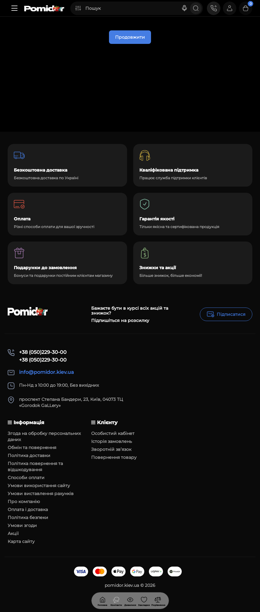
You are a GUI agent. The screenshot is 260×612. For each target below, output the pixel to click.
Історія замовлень (111, 441)
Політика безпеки (28, 517)
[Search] (184, 8)
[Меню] (14, 8)
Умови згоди (22, 525)
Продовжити (130, 37)
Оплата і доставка (28, 509)
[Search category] (78, 8)
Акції (13, 533)
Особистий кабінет (112, 433)
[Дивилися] (116, 600)
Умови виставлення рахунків (41, 493)
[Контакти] (213, 8)
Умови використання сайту (39, 485)
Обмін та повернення (32, 447)
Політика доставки (29, 455)
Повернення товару (114, 457)
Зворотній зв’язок (111, 449)
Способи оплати (26, 477)
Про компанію (24, 501)
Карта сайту (21, 541)
